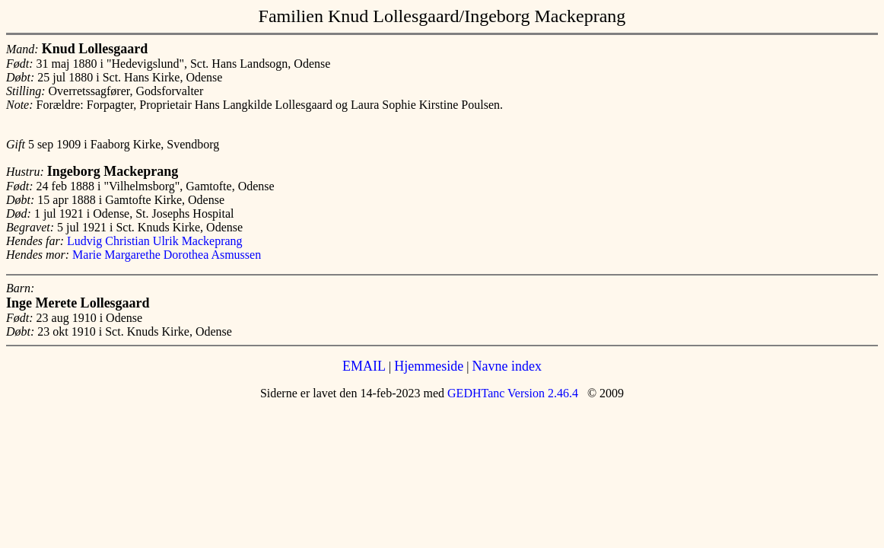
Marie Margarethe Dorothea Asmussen (166, 254)
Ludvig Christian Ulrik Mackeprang (155, 240)
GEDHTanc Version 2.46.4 (511, 393)
